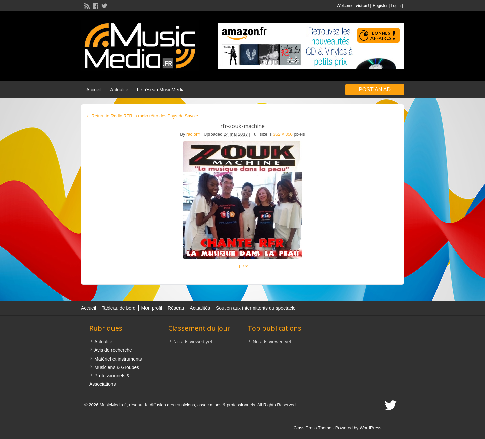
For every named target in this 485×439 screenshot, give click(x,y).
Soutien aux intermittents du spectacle (256, 308)
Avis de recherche (113, 350)
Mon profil (151, 308)
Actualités (200, 308)
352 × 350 (283, 134)
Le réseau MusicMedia (161, 89)
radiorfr (193, 134)
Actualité (119, 89)
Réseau (176, 308)
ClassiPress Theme (312, 427)
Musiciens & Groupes (116, 367)
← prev (241, 265)
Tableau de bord (118, 308)
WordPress (370, 427)
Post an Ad (375, 89)
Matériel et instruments (118, 359)
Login (396, 5)
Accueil (93, 89)
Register (380, 5)
